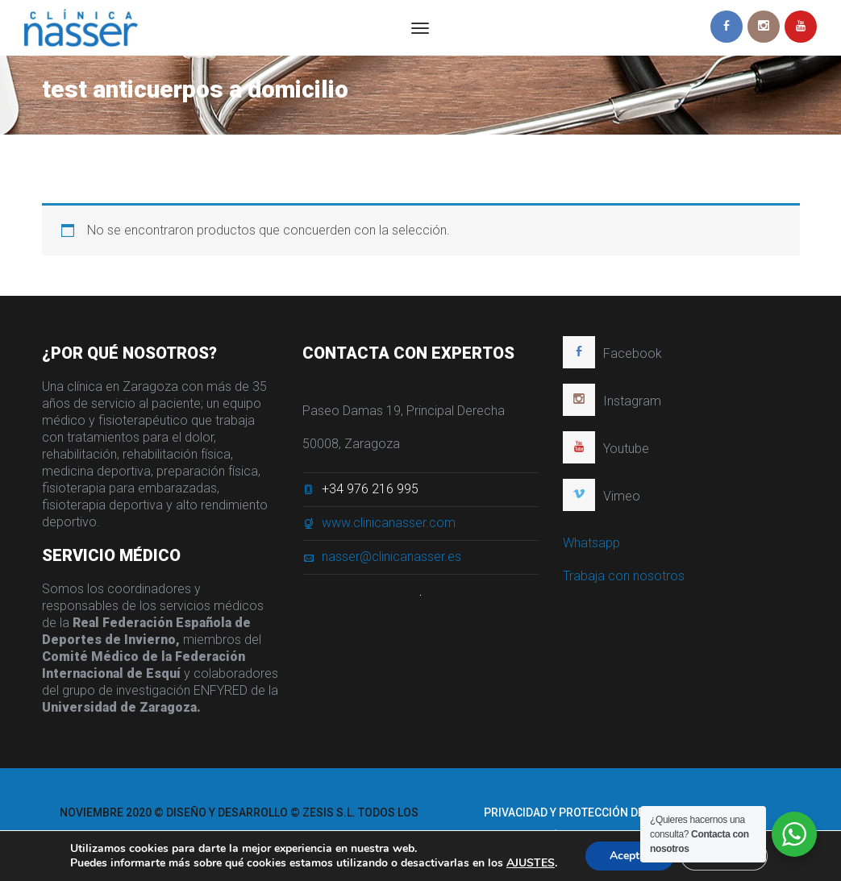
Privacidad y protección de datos (583, 812)
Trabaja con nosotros (624, 576)
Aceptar (630, 855)
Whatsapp (591, 543)
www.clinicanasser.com (389, 523)
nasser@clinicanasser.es (391, 557)
